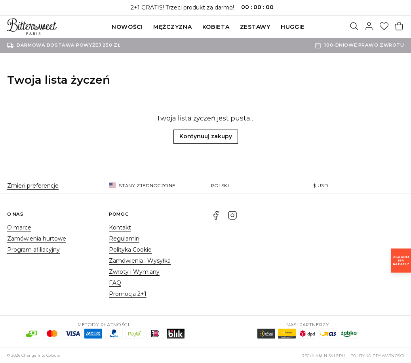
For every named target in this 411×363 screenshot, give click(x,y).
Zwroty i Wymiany (134, 271)
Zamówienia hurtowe (36, 238)
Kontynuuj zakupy (205, 136)
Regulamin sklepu (323, 356)
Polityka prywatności (377, 356)
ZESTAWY (255, 26)
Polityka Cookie (130, 249)
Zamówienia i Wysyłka (140, 260)
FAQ (115, 282)
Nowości (127, 26)
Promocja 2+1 (128, 293)
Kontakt (120, 227)
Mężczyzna (172, 26)
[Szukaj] (354, 27)
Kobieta (216, 26)
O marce (19, 227)
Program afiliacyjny (33, 249)
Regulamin (124, 238)
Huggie (293, 26)
